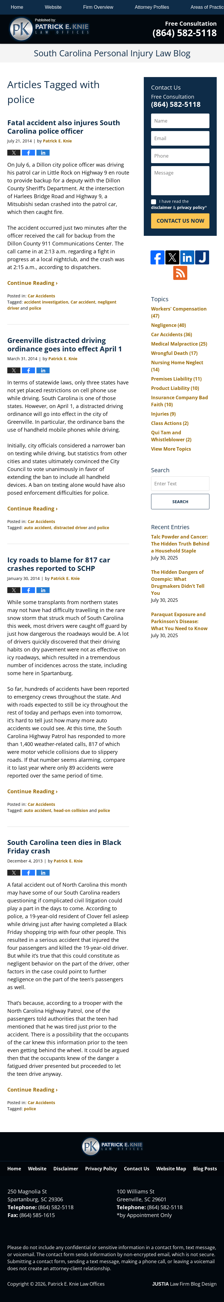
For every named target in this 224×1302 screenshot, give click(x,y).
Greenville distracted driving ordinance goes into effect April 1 (64, 344)
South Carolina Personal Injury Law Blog (49, 29)
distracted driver (70, 527)
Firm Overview (98, 7)
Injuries (163, 414)
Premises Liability (176, 379)
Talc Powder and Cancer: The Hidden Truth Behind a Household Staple (180, 544)
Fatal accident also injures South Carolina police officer (63, 127)
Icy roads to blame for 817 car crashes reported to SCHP (58, 564)
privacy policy (191, 207)
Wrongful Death (174, 353)
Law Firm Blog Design (184, 1284)
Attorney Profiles (152, 7)
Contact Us (136, 1168)
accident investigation (46, 302)
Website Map (171, 1168)
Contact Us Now (180, 220)
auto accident (37, 527)
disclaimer (161, 207)
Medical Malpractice (179, 344)
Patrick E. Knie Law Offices (76, 1284)
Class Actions (169, 423)
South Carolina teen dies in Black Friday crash (64, 846)
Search (180, 501)
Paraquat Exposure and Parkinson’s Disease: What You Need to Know (179, 621)
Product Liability (175, 388)
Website (53, 7)
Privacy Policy (101, 1168)
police (35, 308)
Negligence (168, 325)
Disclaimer (65, 1168)
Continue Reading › (32, 282)
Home (17, 7)
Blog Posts (205, 1168)
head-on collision (71, 810)
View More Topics (171, 449)
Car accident (83, 302)
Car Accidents (41, 296)
